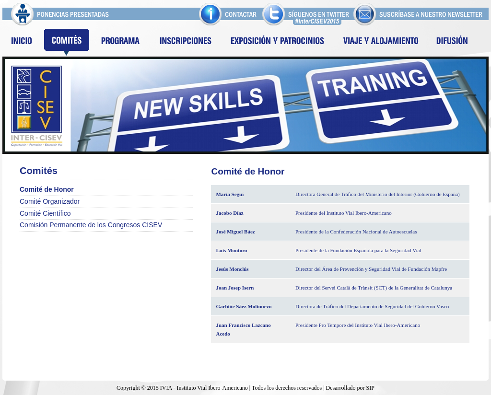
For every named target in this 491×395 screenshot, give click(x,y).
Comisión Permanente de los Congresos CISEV (91, 225)
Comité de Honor (47, 189)
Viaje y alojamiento (381, 42)
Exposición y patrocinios (277, 42)
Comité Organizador (50, 201)
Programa (120, 42)
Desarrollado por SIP (350, 387)
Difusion (452, 42)
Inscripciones (185, 42)
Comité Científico (45, 213)
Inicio (21, 42)
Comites (66, 42)
